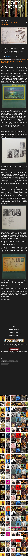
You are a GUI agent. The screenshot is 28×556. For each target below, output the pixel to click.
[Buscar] (26, 2)
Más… (6, 15)
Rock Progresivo (5, 363)
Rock (17, 361)
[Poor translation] (4, 535)
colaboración (11, 361)
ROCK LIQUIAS (14, 5)
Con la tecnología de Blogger (14, 527)
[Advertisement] (14, 410)
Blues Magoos (4, 361)
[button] (26, 23)
